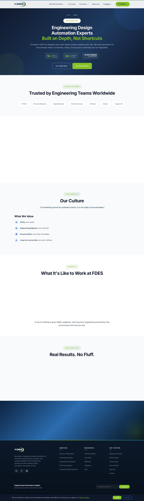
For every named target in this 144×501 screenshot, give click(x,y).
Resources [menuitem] (96, 4)
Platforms (87, 461)
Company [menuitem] (107, 4)
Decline (127, 497)
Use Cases (87, 458)
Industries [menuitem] (83, 4)
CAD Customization (66, 465)
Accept (117, 497)
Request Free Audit (115, 454)
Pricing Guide (113, 461)
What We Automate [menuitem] (56, 4)
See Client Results (82, 66)
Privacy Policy (84, 497)
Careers (111, 473)
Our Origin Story (61, 66)
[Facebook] (22, 471)
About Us (112, 469)
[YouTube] (27, 471)
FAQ (85, 469)
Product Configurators (67, 454)
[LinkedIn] (16, 471)
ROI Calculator (114, 458)
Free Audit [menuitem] (122, 4)
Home (68, 15)
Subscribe (124, 487)
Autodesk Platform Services (69, 469)
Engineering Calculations (68, 461)
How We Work (114, 465)
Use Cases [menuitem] (72, 4)
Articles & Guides (90, 454)
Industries (87, 465)
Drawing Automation (66, 458)
